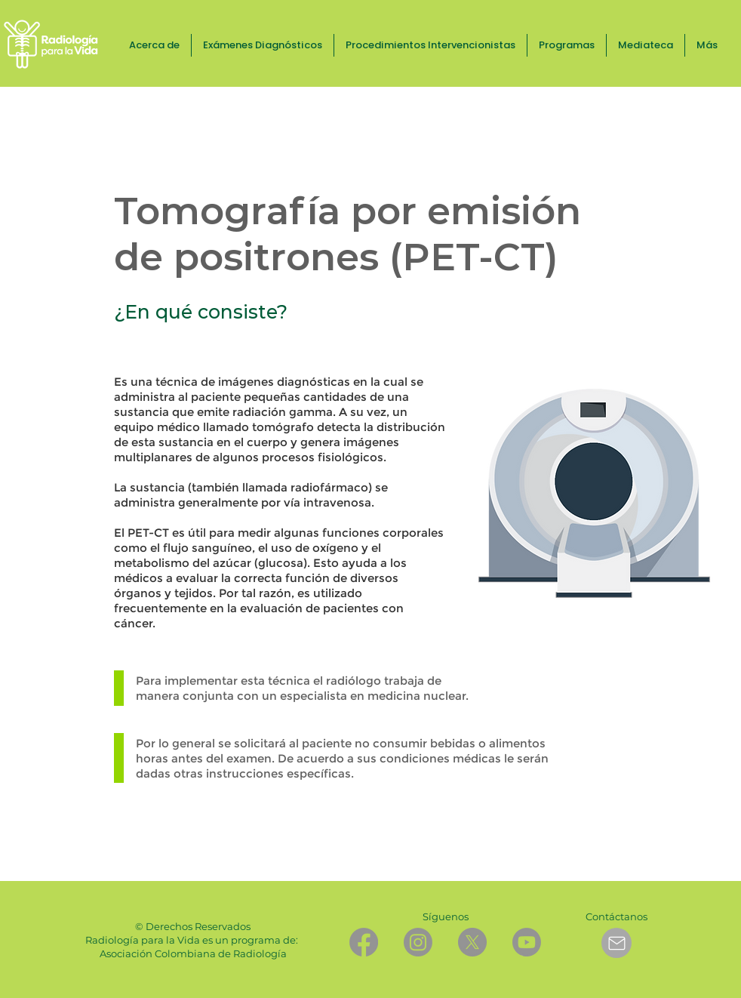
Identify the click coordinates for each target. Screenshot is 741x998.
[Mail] (616, 943)
